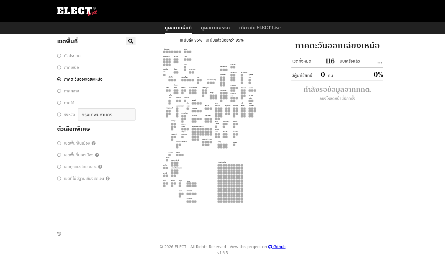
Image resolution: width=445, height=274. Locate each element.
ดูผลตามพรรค (215, 27)
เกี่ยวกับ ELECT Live (259, 27)
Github (277, 246)
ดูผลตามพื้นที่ (178, 27)
